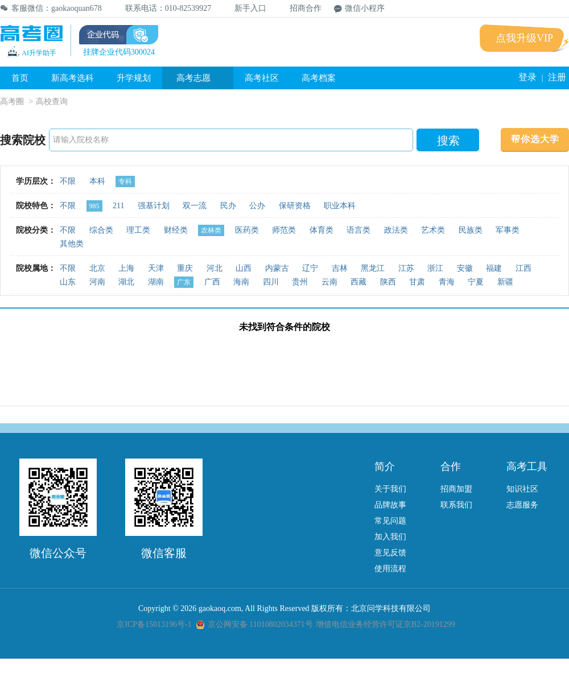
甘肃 (417, 282)
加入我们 (390, 536)
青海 (447, 282)
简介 (384, 466)
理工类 (138, 230)
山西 (243, 268)
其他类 (72, 244)
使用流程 (390, 568)
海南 (241, 282)
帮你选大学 (535, 139)
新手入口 (245, 8)
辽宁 (310, 268)
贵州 (300, 282)
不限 (68, 181)
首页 (19, 77)
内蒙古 (277, 268)
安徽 (465, 268)
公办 (257, 205)
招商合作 (300, 8)
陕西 (388, 282)
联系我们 (456, 505)
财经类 (176, 230)
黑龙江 (373, 268)
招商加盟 (456, 489)
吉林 (340, 268)
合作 (450, 466)
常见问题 (390, 521)
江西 (523, 268)
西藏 (358, 282)
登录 (527, 77)
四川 (271, 282)
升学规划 (134, 77)
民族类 (471, 230)
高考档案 (319, 77)
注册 (557, 77)
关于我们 (390, 489)
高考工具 (526, 466)
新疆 (505, 282)
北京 (97, 268)
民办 (228, 205)
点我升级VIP (524, 38)
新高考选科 (72, 77)
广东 (184, 282)
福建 (494, 268)
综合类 (101, 230)
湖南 (156, 282)
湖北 (126, 282)
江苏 (406, 268)
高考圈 (12, 101)
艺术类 (433, 230)
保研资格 (295, 205)
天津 (156, 268)
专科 (125, 181)
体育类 (321, 230)
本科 (97, 181)
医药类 (247, 230)
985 (94, 206)
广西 (212, 282)
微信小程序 (359, 8)
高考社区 (262, 77)
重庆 (185, 268)
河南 (97, 282)
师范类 (284, 230)
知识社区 (522, 489)
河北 (214, 268)
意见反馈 (390, 552)
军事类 (507, 230)
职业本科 (340, 205)
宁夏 (476, 282)
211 (118, 205)
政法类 (396, 230)
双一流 (195, 205)
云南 (329, 282)
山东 (68, 282)
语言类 (358, 230)
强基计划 (154, 205)
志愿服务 (522, 505)
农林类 (211, 230)
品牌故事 (390, 505)
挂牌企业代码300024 (119, 52)
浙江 (435, 268)
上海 (126, 268)
